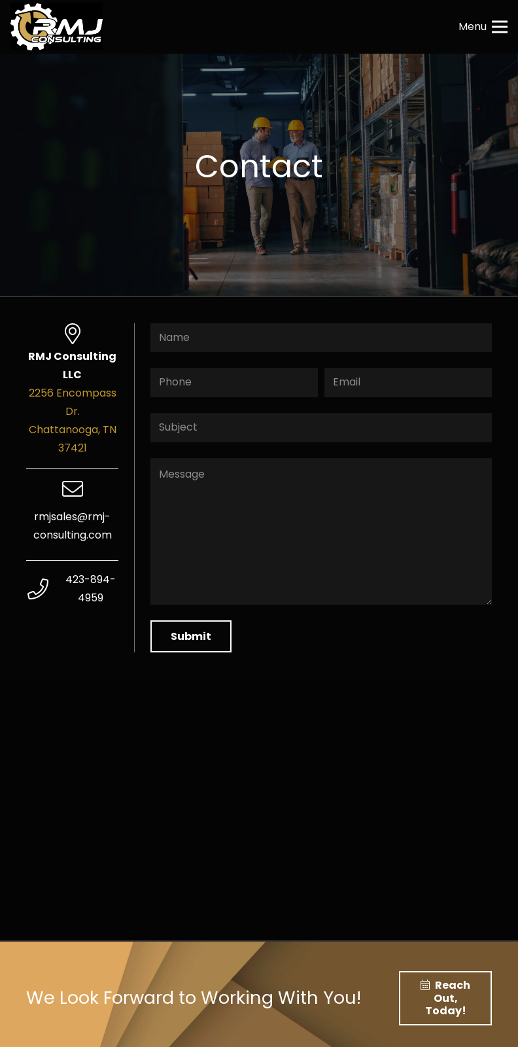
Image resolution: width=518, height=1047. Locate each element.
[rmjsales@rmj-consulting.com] (72, 490)
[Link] (56, 26)
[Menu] (483, 26)
